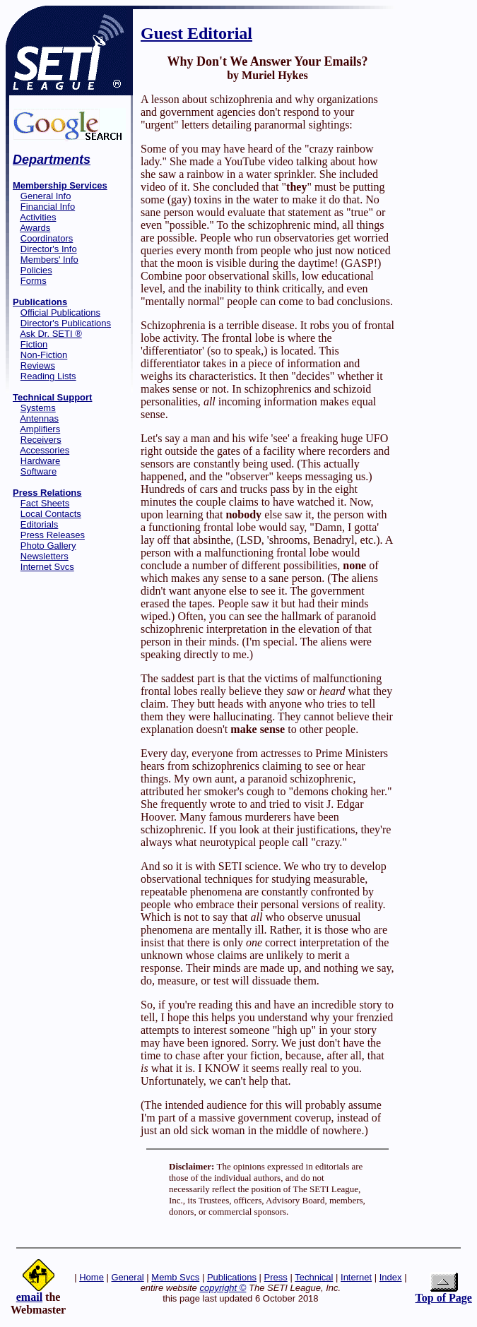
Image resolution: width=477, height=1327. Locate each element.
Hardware (40, 461)
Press (276, 1277)
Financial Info (47, 206)
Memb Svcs (175, 1277)
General (128, 1277)
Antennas (39, 418)
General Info (45, 196)
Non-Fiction (43, 355)
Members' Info (49, 259)
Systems (38, 408)
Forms (33, 280)
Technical (314, 1277)
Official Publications (60, 312)
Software (38, 471)
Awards (35, 227)
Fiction (33, 344)
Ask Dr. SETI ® (51, 333)
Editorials (39, 524)
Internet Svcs (47, 566)
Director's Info (48, 249)
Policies (36, 270)
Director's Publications (65, 323)
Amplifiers (40, 429)
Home (91, 1277)
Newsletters (44, 556)
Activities (38, 217)
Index (390, 1277)
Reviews (37, 365)
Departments (51, 160)
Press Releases (52, 535)
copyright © (222, 1288)
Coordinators (46, 238)
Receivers (40, 439)
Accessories (44, 450)
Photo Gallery (48, 545)
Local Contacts (50, 513)
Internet (356, 1277)
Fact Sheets (44, 503)
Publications (232, 1277)
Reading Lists (48, 376)
